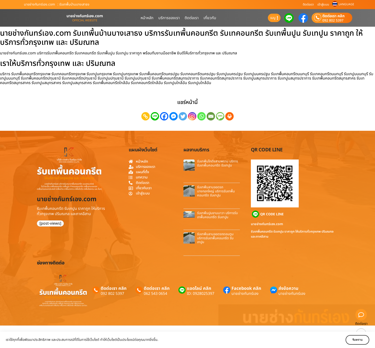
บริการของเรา (169, 18)
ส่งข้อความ (288, 288)
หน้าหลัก (147, 18)
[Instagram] (192, 116)
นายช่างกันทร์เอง (245, 294)
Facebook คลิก (246, 288)
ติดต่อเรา (308, 4)
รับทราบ (355, 340)
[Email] (211, 116)
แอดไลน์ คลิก (199, 288)
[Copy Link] (145, 116)
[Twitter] (183, 116)
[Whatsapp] (201, 116)
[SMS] (220, 116)
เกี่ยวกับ (210, 18)
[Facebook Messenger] (173, 116)
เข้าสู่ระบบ (323, 4)
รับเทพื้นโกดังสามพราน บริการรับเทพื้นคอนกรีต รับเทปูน (217, 163)
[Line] (155, 116)
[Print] (229, 116)
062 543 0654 (155, 294)
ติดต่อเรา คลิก (333, 16)
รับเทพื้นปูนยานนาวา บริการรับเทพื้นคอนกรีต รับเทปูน (217, 215)
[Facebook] (164, 116)
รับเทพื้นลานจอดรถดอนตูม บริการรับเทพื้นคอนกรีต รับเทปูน (215, 238)
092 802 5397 (332, 20)
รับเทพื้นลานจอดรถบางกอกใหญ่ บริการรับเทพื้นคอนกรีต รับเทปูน (216, 191)
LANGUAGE (346, 4)
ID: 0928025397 (200, 294)
